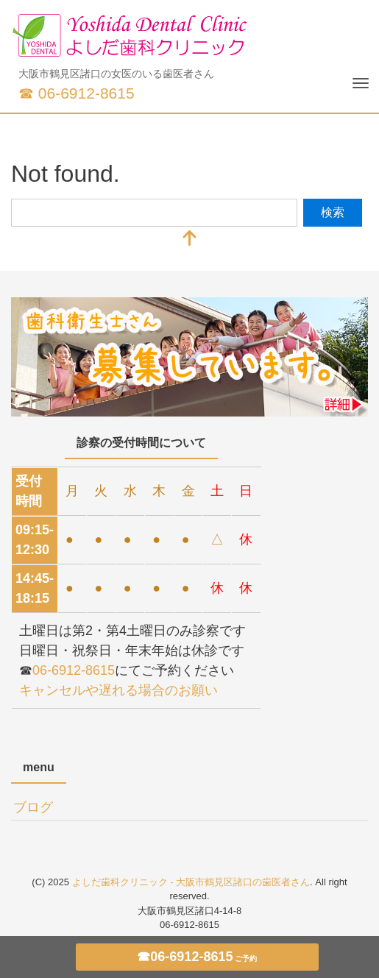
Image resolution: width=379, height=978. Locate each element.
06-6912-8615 (73, 670)
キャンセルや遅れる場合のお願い (118, 690)
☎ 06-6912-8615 (76, 93)
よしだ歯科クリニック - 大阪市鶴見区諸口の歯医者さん (191, 881)
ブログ (33, 807)
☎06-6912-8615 (197, 956)
